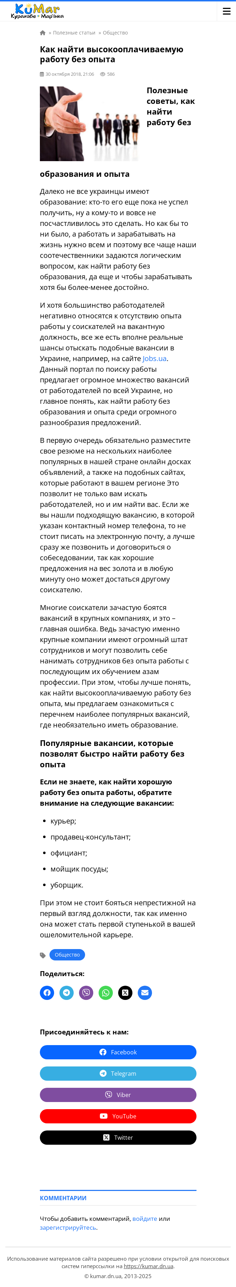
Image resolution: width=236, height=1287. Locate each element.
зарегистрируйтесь (68, 1227)
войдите (144, 1218)
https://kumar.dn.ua (148, 1266)
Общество (67, 954)
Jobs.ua (155, 358)
